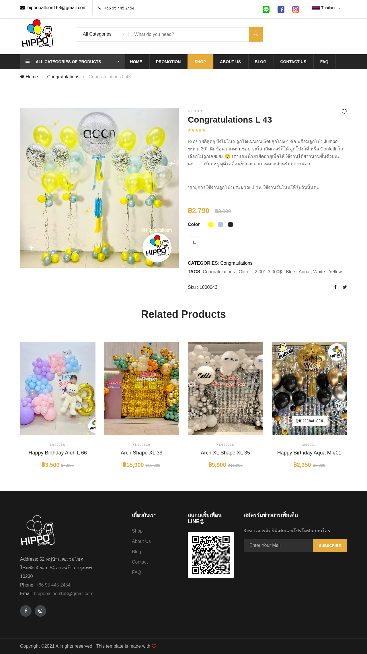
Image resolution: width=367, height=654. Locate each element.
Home (136, 61)
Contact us (293, 61)
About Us (141, 541)
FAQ (136, 572)
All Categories (97, 34)
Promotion (168, 61)
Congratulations (63, 76)
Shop (200, 61)
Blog (260, 61)
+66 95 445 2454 (119, 8)
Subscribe (330, 545)
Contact (140, 562)
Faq (324, 61)
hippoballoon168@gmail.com (53, 7)
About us (230, 61)
